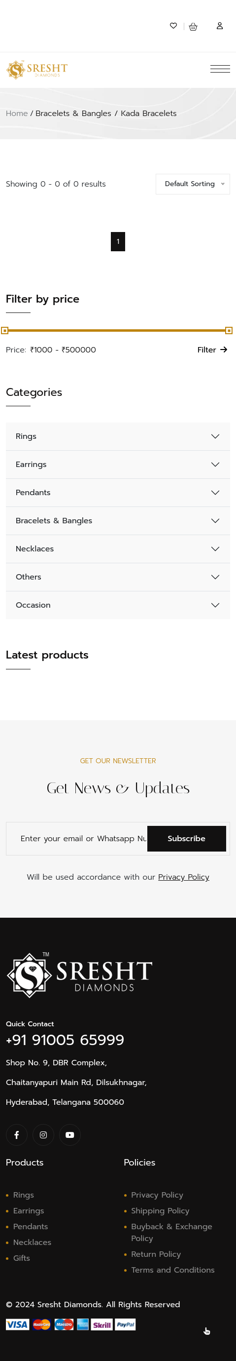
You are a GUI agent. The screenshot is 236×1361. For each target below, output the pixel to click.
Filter (212, 350)
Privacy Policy (183, 877)
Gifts (21, 1258)
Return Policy (156, 1254)
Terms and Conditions (173, 1270)
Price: (16, 350)
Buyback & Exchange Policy (172, 1232)
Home (17, 113)
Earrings (31, 464)
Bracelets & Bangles (54, 521)
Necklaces (35, 549)
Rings (26, 436)
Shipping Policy (161, 1211)
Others (28, 577)
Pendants (33, 493)
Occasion (33, 605)
